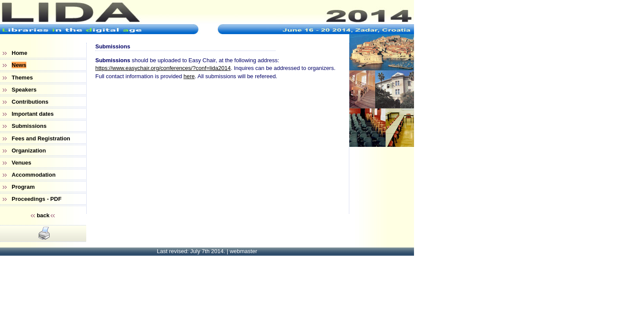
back (43, 215)
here (188, 76)
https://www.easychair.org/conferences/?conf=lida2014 (163, 68)
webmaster (243, 251)
